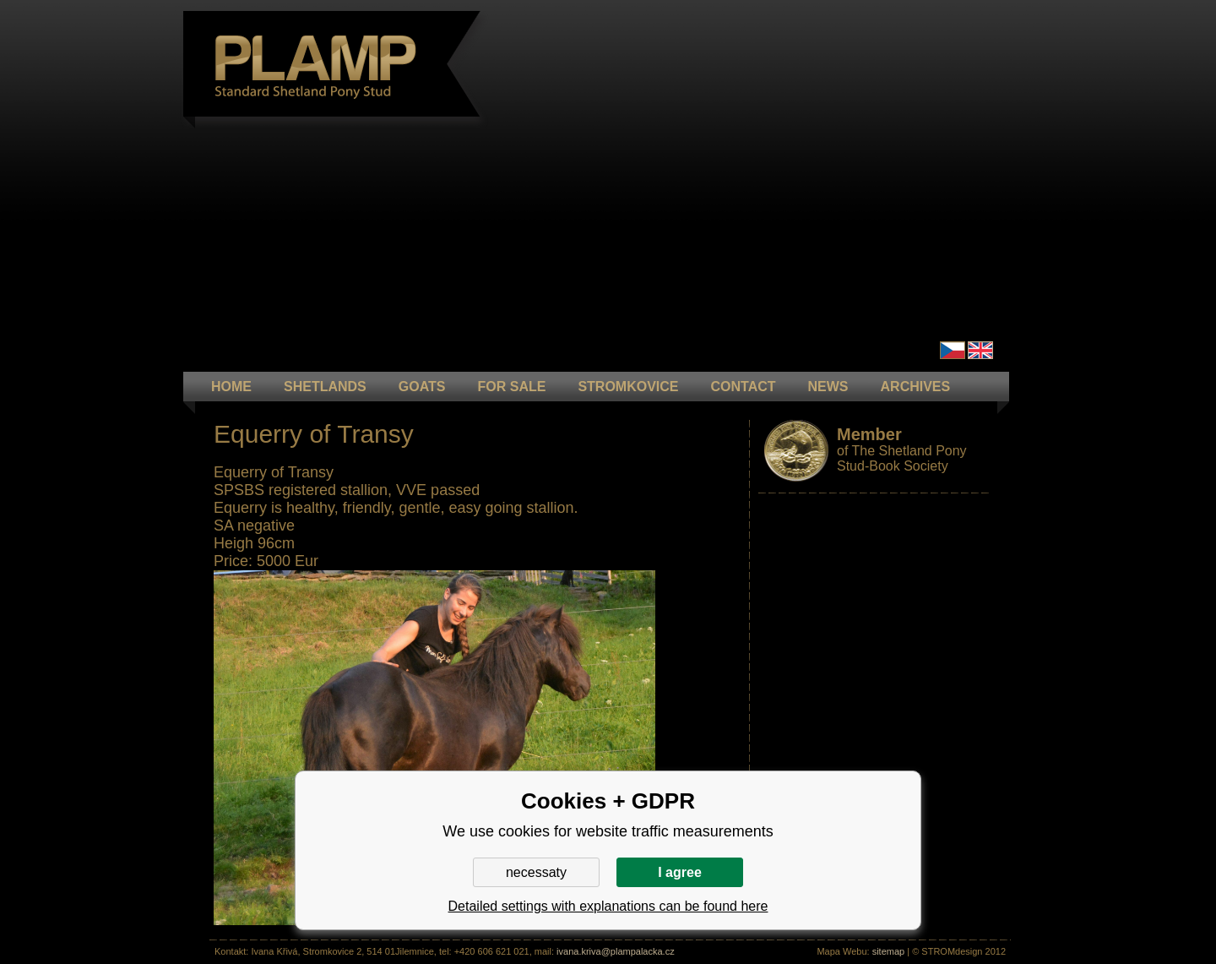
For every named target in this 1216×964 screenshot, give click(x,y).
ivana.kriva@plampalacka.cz (615, 951)
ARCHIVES (916, 386)
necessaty (536, 872)
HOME (231, 386)
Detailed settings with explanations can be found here (608, 906)
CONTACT (743, 386)
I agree (680, 872)
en (980, 350)
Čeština (952, 350)
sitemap (888, 951)
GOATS (422, 386)
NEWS (828, 386)
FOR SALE (511, 386)
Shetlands (325, 386)
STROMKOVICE (628, 386)
